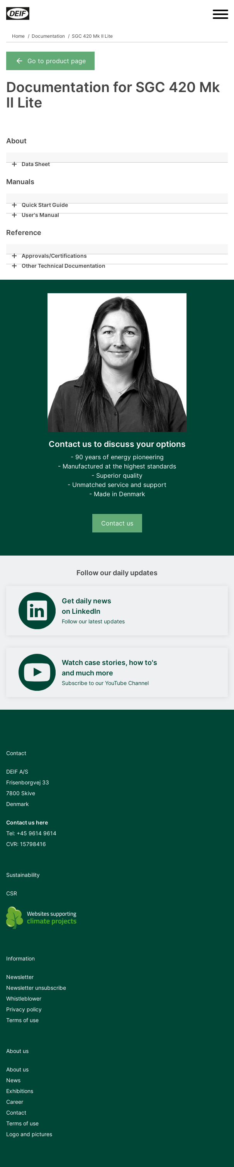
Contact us (117, 523)
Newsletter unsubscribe (36, 987)
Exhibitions (19, 1091)
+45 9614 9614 (36, 833)
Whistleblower (23, 998)
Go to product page (50, 61)
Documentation (48, 36)
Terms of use (22, 1020)
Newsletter (20, 977)
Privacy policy (24, 1009)
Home (18, 36)
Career (14, 1101)
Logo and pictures (29, 1134)
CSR (11, 893)
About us (17, 1069)
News (13, 1080)
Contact (16, 1112)
